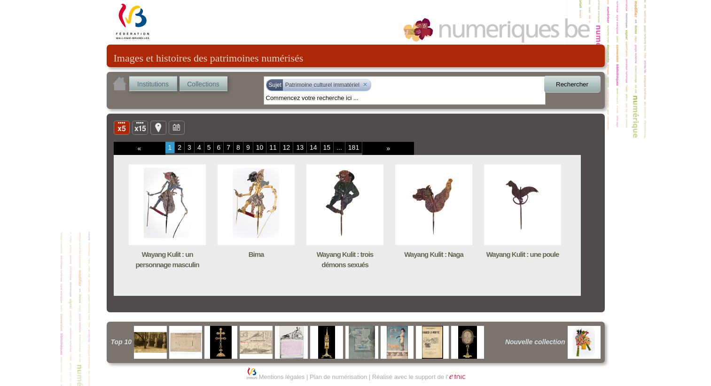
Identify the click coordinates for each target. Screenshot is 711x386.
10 (260, 147)
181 (353, 147)
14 (313, 147)
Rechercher (572, 84)
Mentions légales (282, 376)
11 (273, 147)
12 (286, 147)
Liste (140, 127)
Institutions (153, 84)
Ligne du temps (176, 127)
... (339, 147)
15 (327, 147)
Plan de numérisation (338, 376)
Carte (158, 127)
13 (300, 147)
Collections (203, 84)
